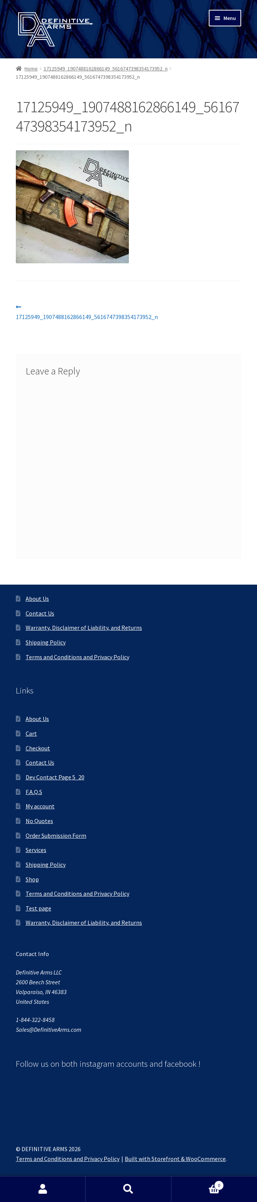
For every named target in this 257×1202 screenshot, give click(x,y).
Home (31, 68)
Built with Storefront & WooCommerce (175, 1158)
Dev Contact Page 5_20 (55, 777)
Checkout (38, 748)
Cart (31, 733)
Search (128, 1189)
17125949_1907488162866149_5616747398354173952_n (106, 68)
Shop (32, 879)
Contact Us (40, 613)
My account (40, 806)
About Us (37, 598)
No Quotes (39, 821)
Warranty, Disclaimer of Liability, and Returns (84, 627)
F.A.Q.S (34, 792)
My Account (43, 1189)
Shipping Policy (46, 642)
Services (36, 850)
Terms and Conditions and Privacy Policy (77, 657)
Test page (38, 908)
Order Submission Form (56, 835)
